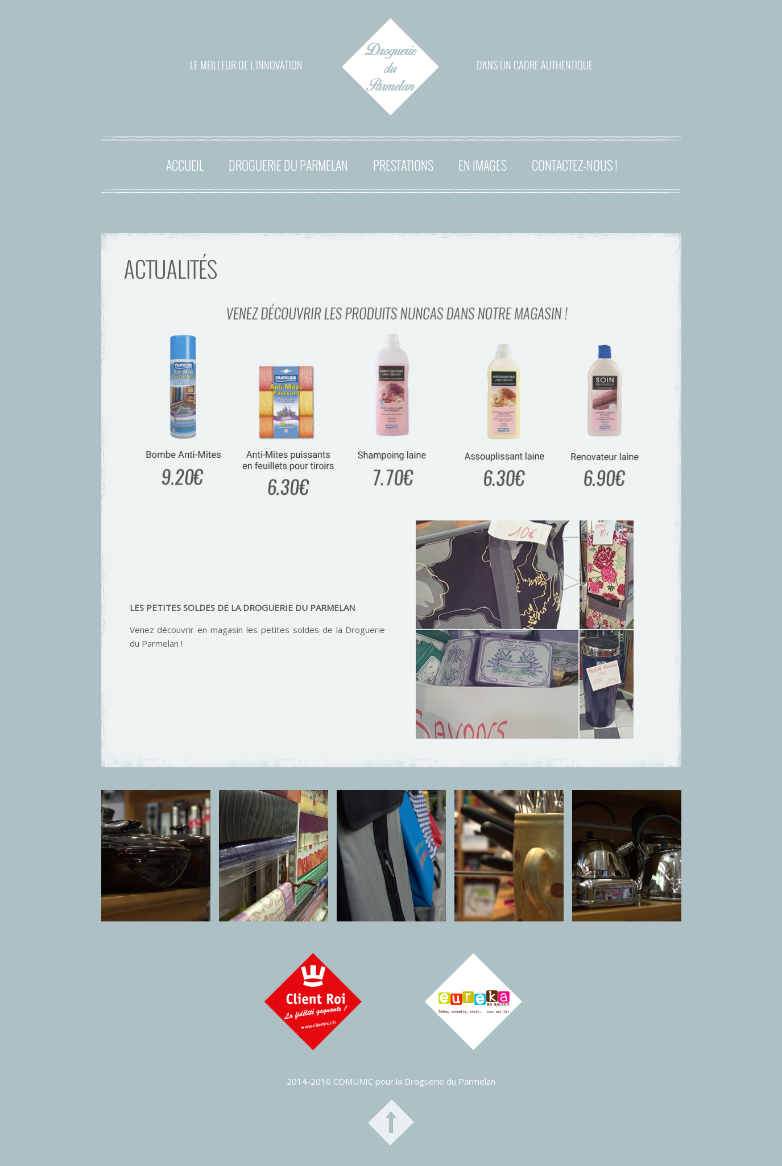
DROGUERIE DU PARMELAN (288, 165)
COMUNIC (353, 1081)
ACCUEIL (185, 165)
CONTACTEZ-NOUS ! (575, 165)
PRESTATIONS (403, 165)
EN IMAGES (482, 165)
